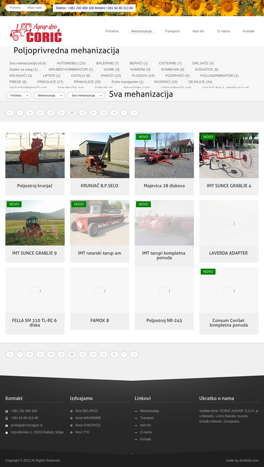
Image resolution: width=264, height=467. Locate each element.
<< (10, 112)
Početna (15, 7)
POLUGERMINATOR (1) (219, 76)
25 (103, 112)
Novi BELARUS (86, 411)
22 (72, 112)
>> (134, 112)
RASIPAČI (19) (166, 82)
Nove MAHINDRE (88, 418)
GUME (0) (112, 69)
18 (29, 112)
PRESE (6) (18, 82)
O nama (223, 31)
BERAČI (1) (139, 63)
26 (114, 112)
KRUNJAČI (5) (20, 76)
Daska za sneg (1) (23, 69)
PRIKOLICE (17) (50, 82)
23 (82, 112)
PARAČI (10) (111, 76)
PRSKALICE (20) (87, 82)
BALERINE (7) (107, 63)
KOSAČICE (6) (206, 69)
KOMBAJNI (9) (172, 69)
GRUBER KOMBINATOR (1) (71, 69)
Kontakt (249, 31)
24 (93, 112)
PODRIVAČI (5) (177, 76)
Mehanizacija (141, 31)
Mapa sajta (34, 7)
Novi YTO (82, 432)
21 (61, 112)
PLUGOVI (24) (143, 76)
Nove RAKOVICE (87, 425)
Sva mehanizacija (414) (27, 63)
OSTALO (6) (80, 76)
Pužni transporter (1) (128, 82)
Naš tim (198, 31)
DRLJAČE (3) (203, 63)
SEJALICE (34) (200, 82)
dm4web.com (249, 460)
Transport (172, 31)
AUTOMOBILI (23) (71, 63)
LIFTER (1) (51, 76)
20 (51, 112)
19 (40, 112)
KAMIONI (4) (140, 69)
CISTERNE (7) (170, 63)
